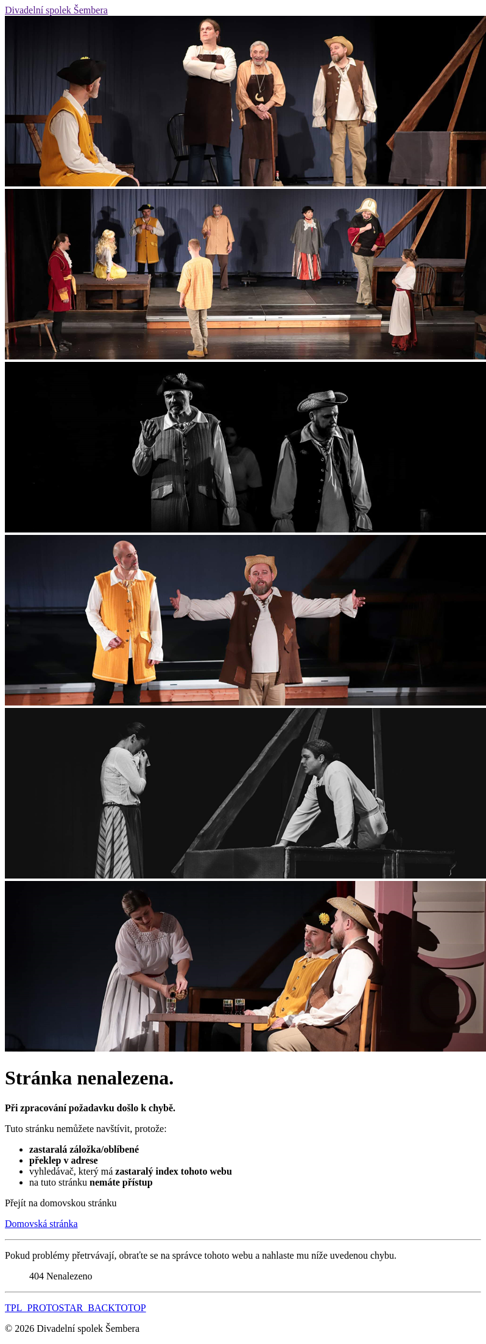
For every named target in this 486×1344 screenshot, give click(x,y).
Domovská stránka (41, 1223)
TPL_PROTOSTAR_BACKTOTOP (75, 1308)
